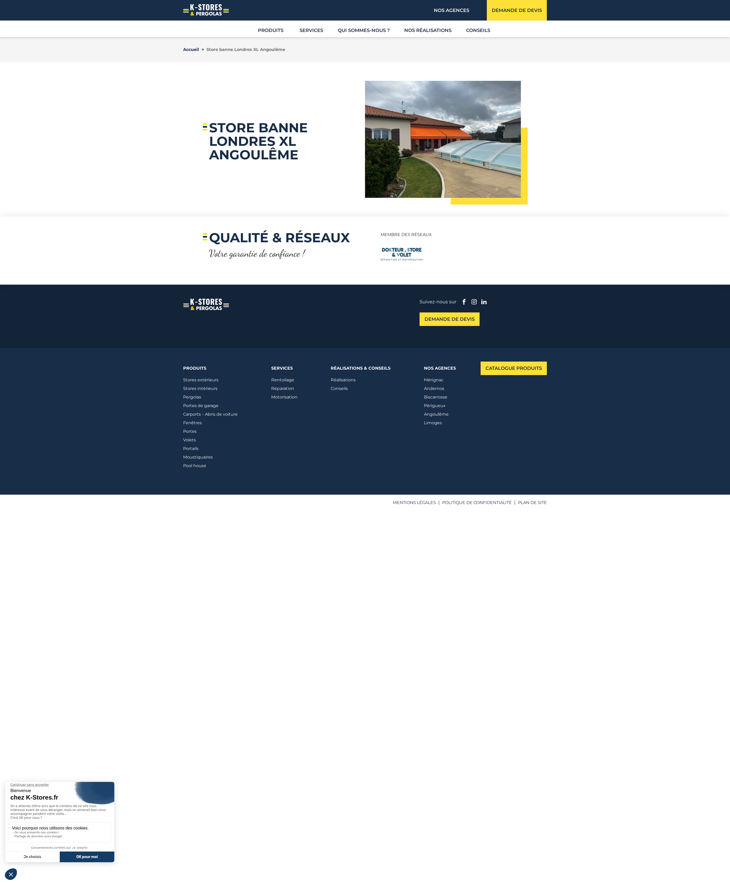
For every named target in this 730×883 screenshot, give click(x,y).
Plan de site (532, 502)
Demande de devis (517, 10)
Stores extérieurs (200, 379)
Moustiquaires (198, 457)
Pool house (194, 465)
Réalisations (343, 379)
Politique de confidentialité (477, 502)
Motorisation (284, 397)
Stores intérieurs (200, 388)
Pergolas (192, 397)
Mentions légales (414, 502)
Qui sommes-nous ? (364, 30)
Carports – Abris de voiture (210, 414)
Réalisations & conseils (360, 368)
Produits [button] (270, 30)
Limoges (433, 422)
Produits (194, 368)
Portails (190, 448)
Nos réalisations (428, 30)
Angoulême (436, 414)
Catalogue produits (514, 368)
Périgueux (435, 405)
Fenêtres (192, 422)
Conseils (478, 30)
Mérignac (433, 379)
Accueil (191, 49)
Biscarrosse (435, 397)
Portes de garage (200, 405)
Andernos (434, 388)
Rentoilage (282, 379)
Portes (190, 431)
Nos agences (451, 10)
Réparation (282, 388)
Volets (189, 439)
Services (311, 30)
